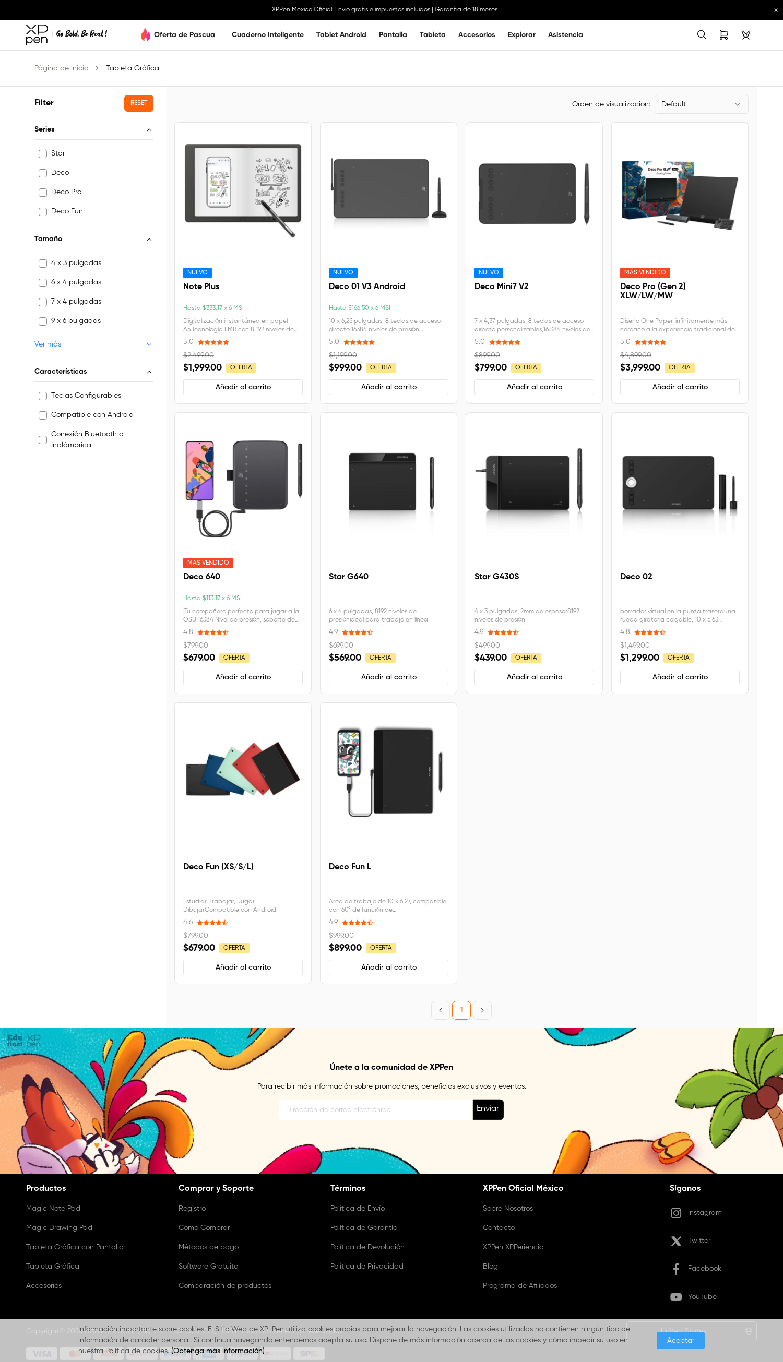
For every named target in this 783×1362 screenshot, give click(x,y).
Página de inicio (61, 68)
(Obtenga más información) (218, 1351)
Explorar (522, 35)
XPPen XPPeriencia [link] (513, 1247)
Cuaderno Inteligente (268, 35)
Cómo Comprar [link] (204, 1228)
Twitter (690, 1241)
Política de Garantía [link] (364, 1228)
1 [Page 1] (461, 1010)
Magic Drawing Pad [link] (59, 1228)
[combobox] (702, 104)
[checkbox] (43, 154)
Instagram (696, 1213)
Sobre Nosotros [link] (508, 1208)
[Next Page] (482, 1010)
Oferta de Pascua (184, 35)
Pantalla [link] (393, 35)
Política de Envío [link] (357, 1208)
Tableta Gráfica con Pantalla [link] (75, 1247)
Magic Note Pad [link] (53, 1208)
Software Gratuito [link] (208, 1266)
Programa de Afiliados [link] (520, 1285)
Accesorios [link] (476, 35)
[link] (66, 35)
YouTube (693, 1297)
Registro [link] (192, 1208)
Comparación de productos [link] (225, 1285)
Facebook (695, 1269)
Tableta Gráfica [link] (132, 68)
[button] (138, 103)
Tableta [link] (433, 35)
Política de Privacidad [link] (367, 1266)
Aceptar (680, 1340)
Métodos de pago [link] (209, 1247)
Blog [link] (490, 1266)
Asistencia (565, 35)
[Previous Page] (440, 1010)
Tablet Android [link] (341, 35)
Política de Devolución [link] (367, 1247)
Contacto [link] (499, 1228)
